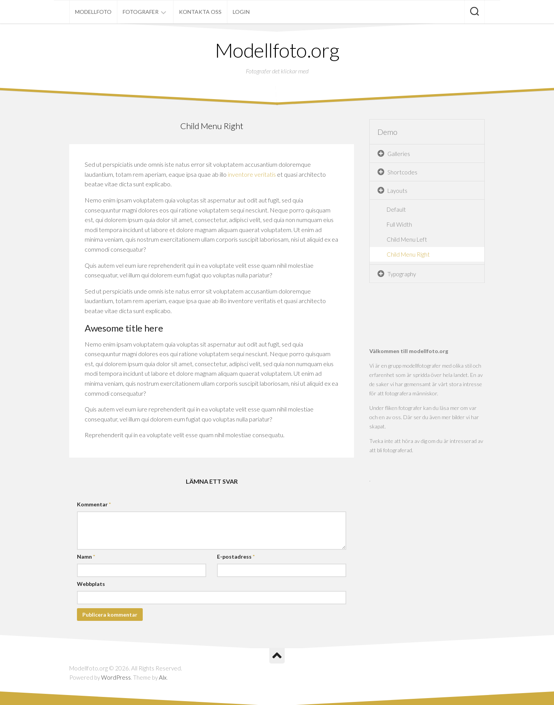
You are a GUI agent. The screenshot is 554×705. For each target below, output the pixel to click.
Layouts (397, 190)
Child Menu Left (407, 239)
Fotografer (141, 11)
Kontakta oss (200, 11)
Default (396, 209)
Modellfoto (93, 11)
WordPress (116, 677)
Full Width (399, 224)
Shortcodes (402, 172)
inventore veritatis (252, 174)
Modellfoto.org (277, 49)
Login (241, 11)
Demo (387, 131)
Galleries (398, 153)
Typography (401, 273)
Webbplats (91, 584)
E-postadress (236, 556)
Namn (86, 556)
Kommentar (94, 504)
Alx (163, 677)
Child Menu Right (408, 254)
